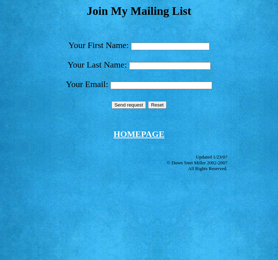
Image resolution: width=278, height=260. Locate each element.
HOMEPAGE (139, 134)
